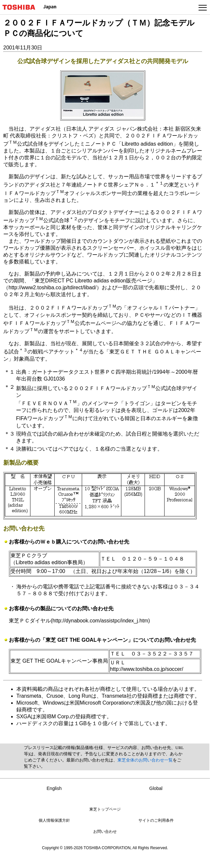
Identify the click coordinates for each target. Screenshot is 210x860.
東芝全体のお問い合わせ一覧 (145, 760)
